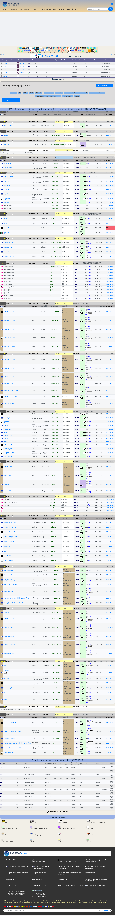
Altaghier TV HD (9, 453)
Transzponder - (67, 96)
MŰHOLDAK (13, 9)
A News (6, 414)
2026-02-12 (109, 257)
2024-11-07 (109, 743)
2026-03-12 (109, 247)
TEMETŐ (61, 9)
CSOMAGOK (35, 9)
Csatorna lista (62, 879)
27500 (75, 173)
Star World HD (8, 575)
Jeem (5, 666)
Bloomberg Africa (9, 688)
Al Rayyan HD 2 (8, 181)
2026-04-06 (109, 176)
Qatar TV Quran (9, 228)
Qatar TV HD (8, 218)
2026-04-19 (109, 135)
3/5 (77, 131)
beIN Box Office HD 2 (10, 628)
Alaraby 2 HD (8, 426)
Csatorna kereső (90, 873)
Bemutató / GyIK (11, 860)
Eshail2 (45, 131)
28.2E (2, 55)
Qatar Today (7, 163)
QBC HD (6, 233)
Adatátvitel (59, 93)
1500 (74, 122)
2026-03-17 (109, 522)
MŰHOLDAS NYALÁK (49, 9)
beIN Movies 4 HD (9, 653)
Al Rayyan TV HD (9, 176)
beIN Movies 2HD (9, 636)
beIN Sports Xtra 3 (9, 383)
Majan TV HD (8, 435)
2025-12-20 (109, 144)
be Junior (6, 683)
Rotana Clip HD (8, 561)
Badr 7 (22, 73)
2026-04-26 (109, 242)
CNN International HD (11, 738)
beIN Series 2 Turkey (10, 645)
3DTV (31, 93)
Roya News (7, 194)
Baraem (6, 671)
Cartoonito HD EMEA (10, 723)
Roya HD (6, 189)
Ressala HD (7, 556)
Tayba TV (6, 441)
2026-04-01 (109, 163)
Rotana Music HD (9, 546)
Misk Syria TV (8, 202)
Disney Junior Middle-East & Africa (14, 603)
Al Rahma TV (8, 429)
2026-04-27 (109, 233)
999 (74, 131)
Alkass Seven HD (9, 252)
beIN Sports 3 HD (9, 329)
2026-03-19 (109, 456)
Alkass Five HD (8, 242)
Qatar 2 (6, 223)
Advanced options (104, 85)
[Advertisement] (57, 28)
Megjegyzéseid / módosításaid (58, 812)
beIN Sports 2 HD (9, 320)
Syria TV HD (7, 422)
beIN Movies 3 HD (9, 591)
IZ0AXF (6, 135)
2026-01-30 (109, 453)
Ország (34, 114)
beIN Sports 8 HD (9, 377)
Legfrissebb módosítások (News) (17, 866)
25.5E (112, 55)
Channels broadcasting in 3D (95, 885)
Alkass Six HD (8, 247)
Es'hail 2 (47, 56)
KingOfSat (105, 910)
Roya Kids (7, 199)
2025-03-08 (109, 414)
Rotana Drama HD (9, 541)
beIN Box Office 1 (9, 467)
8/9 (77, 150)
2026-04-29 (109, 628)
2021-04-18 (109, 126)
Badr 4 (22, 63)
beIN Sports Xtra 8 (9, 346)
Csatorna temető (11, 885)
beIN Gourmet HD (9, 753)
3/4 (78, 157)
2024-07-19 (109, 753)
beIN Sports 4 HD (9, 368)
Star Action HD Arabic (10, 585)
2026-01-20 (109, 404)
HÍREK (5, 9)
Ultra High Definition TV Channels (70, 885)
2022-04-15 (109, 167)
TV (19, 93)
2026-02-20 (109, 252)
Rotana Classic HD (9, 532)
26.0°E (59, 56)
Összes (13, 93)
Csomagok (88, 879)
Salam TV (6, 432)
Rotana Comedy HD (10, 527)
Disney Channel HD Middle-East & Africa (16, 598)
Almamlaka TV (8, 167)
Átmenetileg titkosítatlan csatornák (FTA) (48, 96)
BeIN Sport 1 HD (9, 612)
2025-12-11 (109, 390)
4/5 (78, 122)
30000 (75, 157)
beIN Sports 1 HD (9, 312)
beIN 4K (6, 484)
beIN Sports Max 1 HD (11, 390)
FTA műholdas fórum (40, 896)
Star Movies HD (8, 570)
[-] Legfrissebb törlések (97, 93)
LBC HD (6, 551)
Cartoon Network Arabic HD (12, 731)
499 (74, 141)
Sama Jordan (8, 456)
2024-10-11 (109, 218)
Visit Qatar (7, 185)
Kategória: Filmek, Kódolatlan (16, 894)
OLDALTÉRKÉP (72, 9)
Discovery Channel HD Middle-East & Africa (17, 743)
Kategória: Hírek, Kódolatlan (16, 893)
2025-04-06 (109, 449)
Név (5, 114)
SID (82, 114)
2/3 (77, 141)
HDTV (25, 93)
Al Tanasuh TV (8, 445)
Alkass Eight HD (9, 257)
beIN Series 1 (8, 699)
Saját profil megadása (38, 860)
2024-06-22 (109, 383)
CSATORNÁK (24, 9)
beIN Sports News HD (10, 397)
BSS (44, 122)
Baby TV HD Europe (10, 580)
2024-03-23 (109, 312)
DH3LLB (6, 144)
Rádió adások (48, 93)
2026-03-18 (109, 475)
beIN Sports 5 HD (9, 338)
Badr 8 (22, 66)
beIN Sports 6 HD (9, 360)
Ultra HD (39, 93)
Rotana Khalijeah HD (10, 537)
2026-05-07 (109, 228)
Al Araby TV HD (8, 418)
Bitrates (77, 96)
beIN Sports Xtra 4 (9, 404)
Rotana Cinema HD (10, 522)
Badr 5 (22, 70)
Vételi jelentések (37, 879)
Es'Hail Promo (8, 126)
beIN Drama (7, 475)
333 (74, 150)
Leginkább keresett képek (40, 885)
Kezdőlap (15, 853)
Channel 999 (8, 491)
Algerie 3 (6, 438)
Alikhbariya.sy (8, 449)
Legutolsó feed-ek (39, 894)
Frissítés (109, 114)
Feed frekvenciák (39, 893)
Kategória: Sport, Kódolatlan (16, 891)
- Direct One (96, 879)
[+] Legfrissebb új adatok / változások (76, 93)
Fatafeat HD (7, 678)
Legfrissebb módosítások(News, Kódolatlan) (40, 867)
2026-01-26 (109, 346)
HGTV (5, 693)
